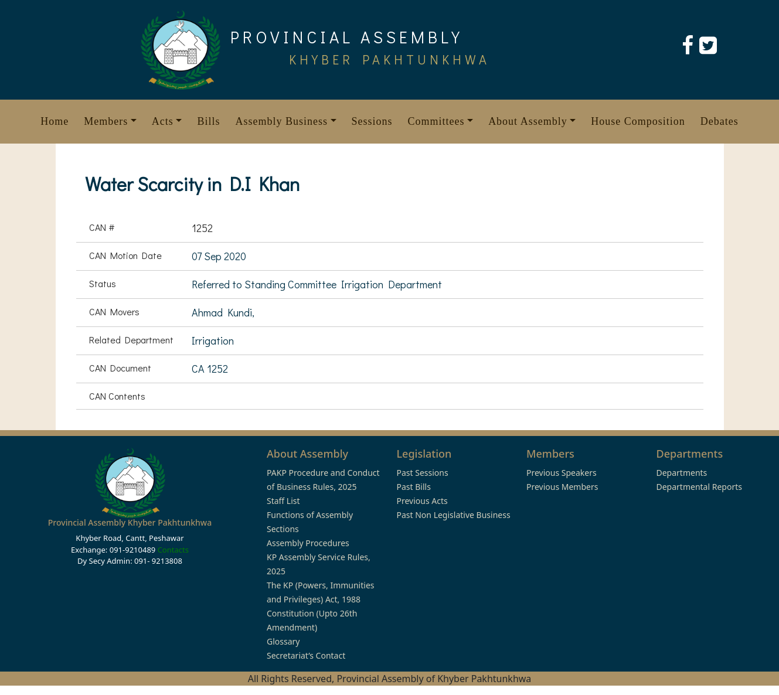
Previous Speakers (561, 472)
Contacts (173, 549)
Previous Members (562, 486)
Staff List (283, 500)
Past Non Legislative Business (454, 514)
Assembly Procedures (308, 542)
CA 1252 (210, 369)
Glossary (283, 641)
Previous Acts (422, 500)
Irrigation (213, 340)
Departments (681, 472)
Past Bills (414, 486)
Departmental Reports (699, 486)
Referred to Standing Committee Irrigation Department (317, 284)
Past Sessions (422, 472)
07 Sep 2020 (219, 256)
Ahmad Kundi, (223, 312)
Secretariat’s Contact (306, 655)
